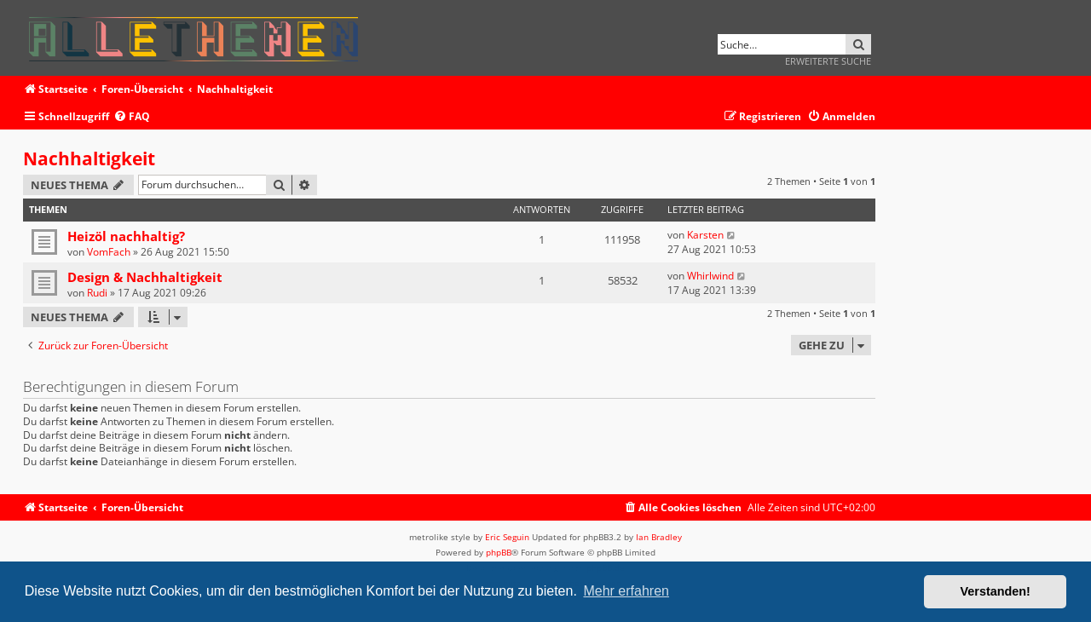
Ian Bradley (659, 537)
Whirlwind (710, 275)
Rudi (97, 292)
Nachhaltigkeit (89, 158)
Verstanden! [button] (995, 591)
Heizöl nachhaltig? (126, 236)
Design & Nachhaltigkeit (144, 276)
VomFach (108, 252)
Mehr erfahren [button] (626, 591)
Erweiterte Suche (828, 61)
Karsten (705, 234)
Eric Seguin (507, 537)
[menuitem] (131, 117)
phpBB (498, 552)
